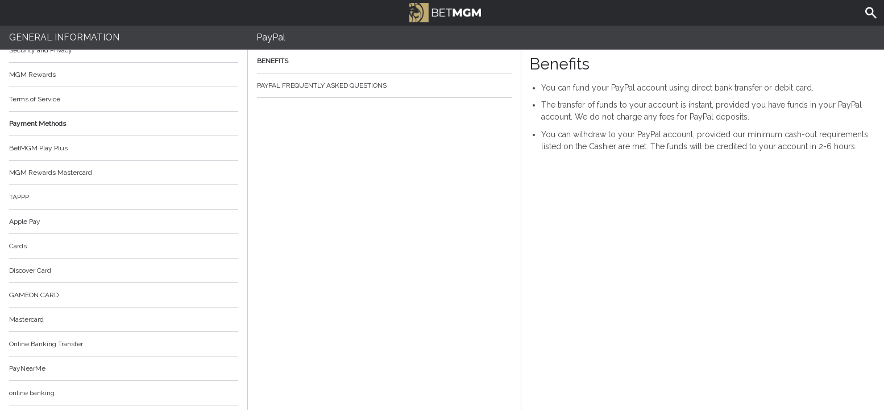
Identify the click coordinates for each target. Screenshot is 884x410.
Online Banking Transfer (46, 344)
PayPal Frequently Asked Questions (384, 85)
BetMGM (445, 11)
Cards (18, 246)
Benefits (384, 61)
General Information (64, 37)
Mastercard (26, 319)
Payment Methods (123, 124)
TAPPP (19, 197)
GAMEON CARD (34, 295)
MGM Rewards (32, 75)
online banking (32, 393)
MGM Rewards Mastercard (50, 173)
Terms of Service (123, 99)
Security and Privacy (40, 50)
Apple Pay (24, 222)
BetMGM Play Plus (38, 148)
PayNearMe (27, 368)
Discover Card (30, 270)
